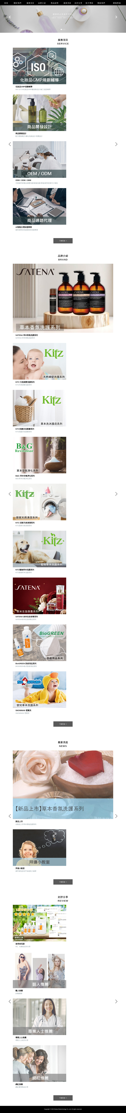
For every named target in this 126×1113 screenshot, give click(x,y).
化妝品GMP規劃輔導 (23, 87)
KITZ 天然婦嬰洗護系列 (25, 382)
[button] (9, 16)
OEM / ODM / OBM (23, 180)
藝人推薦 (19, 991)
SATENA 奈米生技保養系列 (26, 617)
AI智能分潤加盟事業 (23, 227)
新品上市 (19, 821)
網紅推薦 (19, 1084)
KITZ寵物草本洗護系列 (24, 570)
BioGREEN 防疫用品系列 (25, 664)
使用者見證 (20, 944)
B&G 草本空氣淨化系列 (25, 476)
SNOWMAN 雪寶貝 (23, 710)
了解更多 (63, 241)
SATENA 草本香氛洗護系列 (26, 335)
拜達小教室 (20, 868)
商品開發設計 (20, 133)
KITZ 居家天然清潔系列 (25, 523)
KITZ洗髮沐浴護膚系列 (24, 429)
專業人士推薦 (20, 1038)
